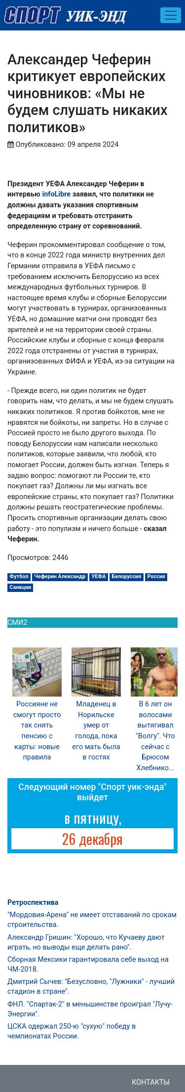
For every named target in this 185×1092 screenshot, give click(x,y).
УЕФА (98, 576)
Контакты (151, 1082)
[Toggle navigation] (170, 15)
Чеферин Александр (60, 576)
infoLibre (56, 194)
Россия (156, 576)
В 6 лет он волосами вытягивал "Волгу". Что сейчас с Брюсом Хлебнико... (155, 736)
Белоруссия (127, 576)
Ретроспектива (32, 902)
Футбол (18, 576)
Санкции (20, 587)
